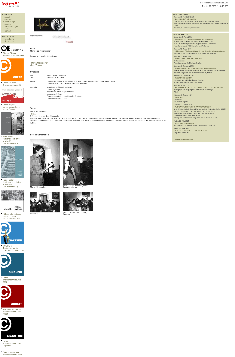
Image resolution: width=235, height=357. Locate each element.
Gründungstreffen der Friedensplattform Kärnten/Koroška (195, 68)
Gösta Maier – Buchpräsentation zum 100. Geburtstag (194, 39)
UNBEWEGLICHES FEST (183, 78)
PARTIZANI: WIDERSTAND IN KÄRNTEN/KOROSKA (193, 107)
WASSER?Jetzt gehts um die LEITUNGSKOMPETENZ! (14, 248)
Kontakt (7, 31)
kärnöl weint (179, 97)
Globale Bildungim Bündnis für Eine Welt (13, 54)
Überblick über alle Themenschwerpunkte (12, 353)
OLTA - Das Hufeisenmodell (184, 123)
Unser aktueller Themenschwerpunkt (12, 84)
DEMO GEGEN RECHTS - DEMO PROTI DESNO (191, 131)
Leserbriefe (9, 39)
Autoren (7, 24)
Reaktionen (9, 41)
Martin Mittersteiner (39, 63)
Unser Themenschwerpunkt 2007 (12, 279)
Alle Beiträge (9, 21)
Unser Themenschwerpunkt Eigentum (12, 343)
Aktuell (7, 17)
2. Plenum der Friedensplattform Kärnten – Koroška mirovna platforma (200, 51)
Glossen (8, 19)
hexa (33, 114)
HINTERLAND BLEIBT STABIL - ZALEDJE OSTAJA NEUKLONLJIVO (199, 88)
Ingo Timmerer (37, 65)
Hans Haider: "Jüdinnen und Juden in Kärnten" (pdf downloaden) (12, 183)
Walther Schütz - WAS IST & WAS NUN (188, 59)
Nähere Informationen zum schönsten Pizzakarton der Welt (12, 216)
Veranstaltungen (11, 26)
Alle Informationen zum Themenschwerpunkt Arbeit (12, 311)
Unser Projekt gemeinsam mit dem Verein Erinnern (11, 107)
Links (6, 29)
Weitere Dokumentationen (184, 139)
